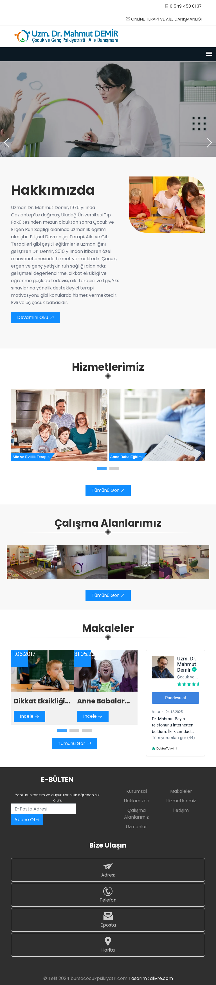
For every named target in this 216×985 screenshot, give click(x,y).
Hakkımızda (136, 801)
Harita (108, 944)
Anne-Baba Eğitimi (126, 457)
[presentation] (6, 142)
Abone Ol (27, 819)
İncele (29, 716)
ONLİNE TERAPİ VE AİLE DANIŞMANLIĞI (164, 19)
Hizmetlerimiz (181, 801)
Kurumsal (136, 791)
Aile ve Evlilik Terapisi (31, 457)
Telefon (108, 894)
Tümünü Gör (108, 490)
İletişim (181, 810)
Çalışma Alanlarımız (136, 813)
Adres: (108, 869)
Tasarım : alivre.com (151, 978)
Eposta (108, 919)
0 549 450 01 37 (183, 6)
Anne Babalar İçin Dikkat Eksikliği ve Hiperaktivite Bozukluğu (101, 701)
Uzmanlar (136, 826)
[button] (101, 469)
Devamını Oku (35, 317)
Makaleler (181, 791)
